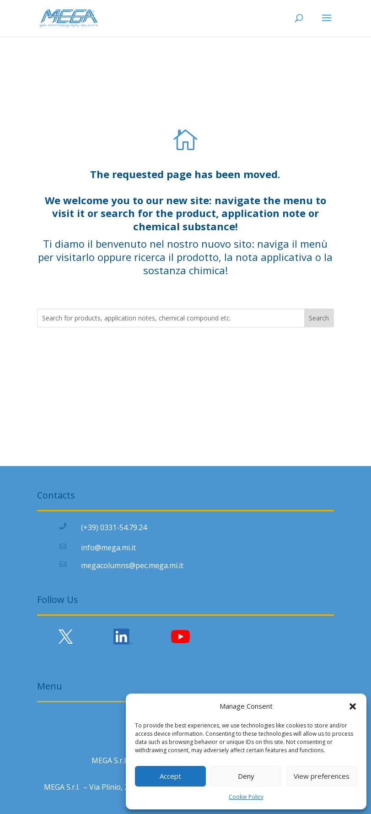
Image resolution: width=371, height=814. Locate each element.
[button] (352, 706)
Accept (170, 776)
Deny (246, 776)
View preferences (321, 776)
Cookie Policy (246, 797)
